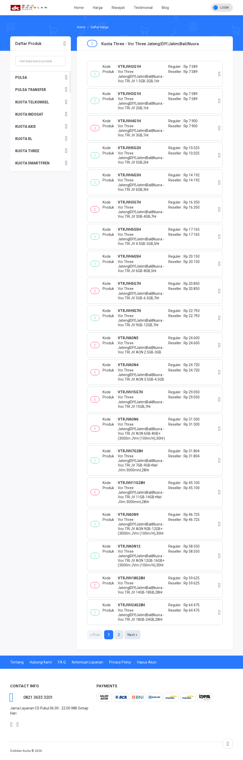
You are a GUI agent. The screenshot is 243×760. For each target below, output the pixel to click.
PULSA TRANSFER (41, 90)
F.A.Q (62, 662)
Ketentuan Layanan (87, 662)
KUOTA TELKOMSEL (41, 102)
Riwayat (118, 8)
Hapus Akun (146, 662)
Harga (98, 8)
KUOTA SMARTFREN (41, 163)
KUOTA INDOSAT (41, 114)
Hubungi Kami (41, 662)
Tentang (17, 662)
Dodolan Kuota (20, 751)
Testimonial (143, 8)
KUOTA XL (41, 139)
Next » (132, 635)
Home (79, 8)
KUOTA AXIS (41, 126)
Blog (165, 8)
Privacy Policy (120, 662)
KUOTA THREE (41, 151)
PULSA (41, 77)
